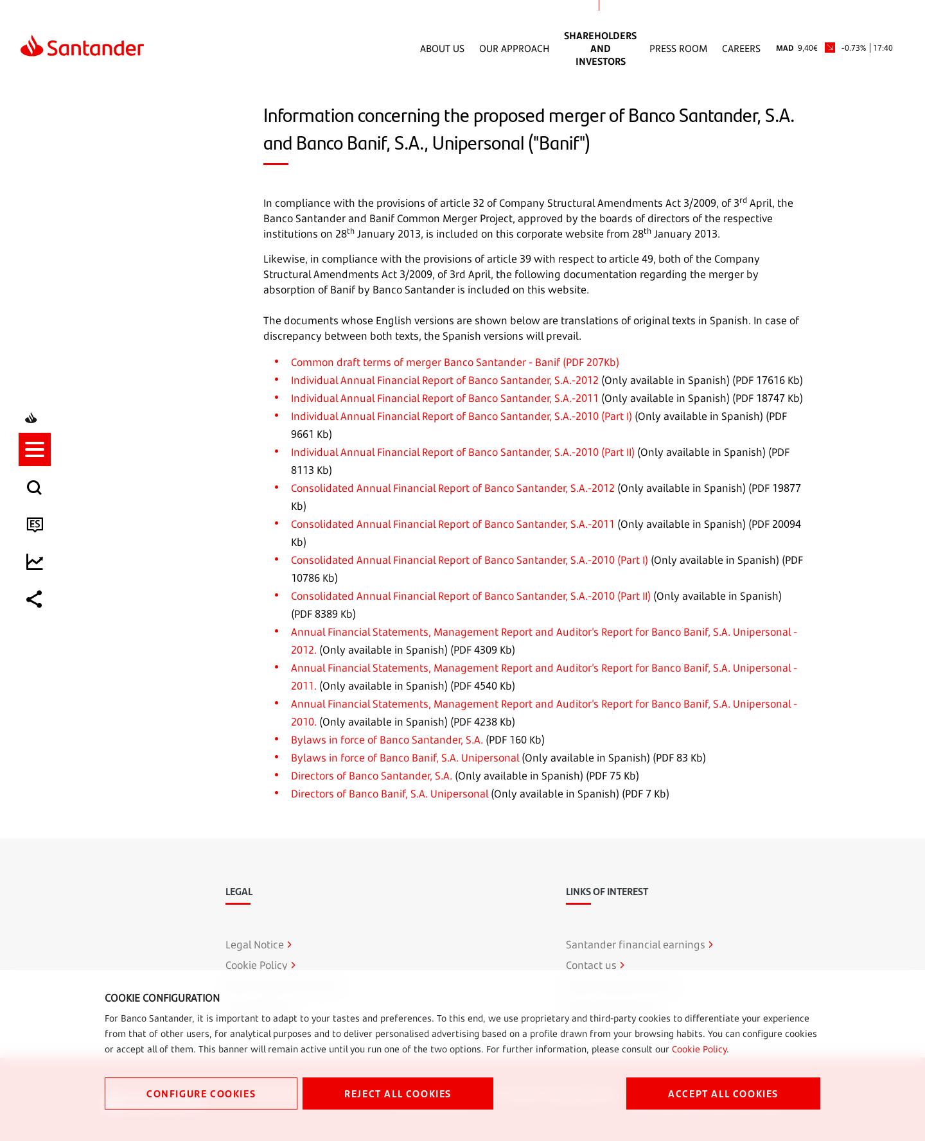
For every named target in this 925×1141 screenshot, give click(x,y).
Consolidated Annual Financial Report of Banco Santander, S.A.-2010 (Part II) (471, 596)
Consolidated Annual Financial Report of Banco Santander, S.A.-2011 (453, 524)
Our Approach (514, 48)
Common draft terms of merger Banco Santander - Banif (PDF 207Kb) (455, 362)
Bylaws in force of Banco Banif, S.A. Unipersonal (405, 758)
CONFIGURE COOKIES (201, 1093)
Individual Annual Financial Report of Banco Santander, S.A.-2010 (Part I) (461, 416)
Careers (741, 48)
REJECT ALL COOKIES (398, 1093)
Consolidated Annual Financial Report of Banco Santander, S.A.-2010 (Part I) (469, 560)
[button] (37, 514)
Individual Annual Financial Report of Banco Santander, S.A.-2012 (445, 380)
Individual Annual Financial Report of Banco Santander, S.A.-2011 (445, 398)
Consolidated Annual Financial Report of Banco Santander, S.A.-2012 (453, 488)
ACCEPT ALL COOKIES (723, 1093)
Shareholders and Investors (600, 48)
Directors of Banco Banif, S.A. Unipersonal (389, 794)
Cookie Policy (699, 1049)
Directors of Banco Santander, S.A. (371, 776)
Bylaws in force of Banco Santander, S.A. (387, 740)
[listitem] (37, 514)
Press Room (678, 48)
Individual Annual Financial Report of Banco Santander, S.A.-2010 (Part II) (463, 452)
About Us (442, 48)
